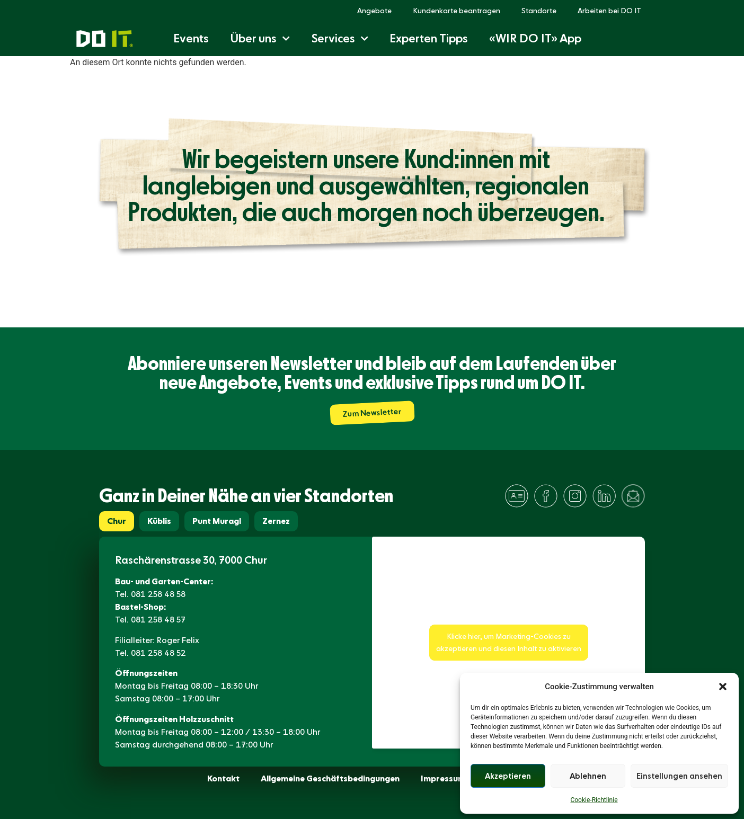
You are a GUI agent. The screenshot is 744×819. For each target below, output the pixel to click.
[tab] (116, 521)
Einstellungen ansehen (679, 776)
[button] (723, 686)
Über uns (260, 38)
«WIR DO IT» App (535, 38)
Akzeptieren (508, 776)
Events (191, 38)
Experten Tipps (428, 38)
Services (340, 38)
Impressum (443, 778)
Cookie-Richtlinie (593, 800)
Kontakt (223, 778)
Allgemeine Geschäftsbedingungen (330, 778)
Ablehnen (588, 776)
